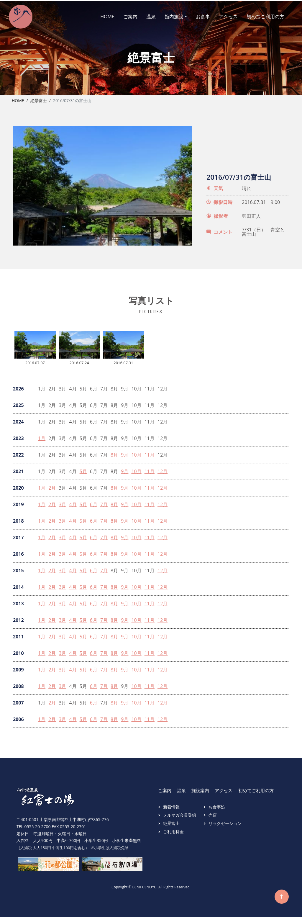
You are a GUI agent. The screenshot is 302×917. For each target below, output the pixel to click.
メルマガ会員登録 (179, 813)
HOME (102, 15)
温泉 (145, 15)
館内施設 (168, 15)
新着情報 (171, 805)
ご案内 (125, 15)
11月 (150, 453)
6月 (93, 503)
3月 (62, 503)
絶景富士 (38, 99)
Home (18, 99)
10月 (136, 453)
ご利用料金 (173, 830)
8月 (114, 453)
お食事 (198, 15)
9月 (124, 453)
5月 (83, 470)
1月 (41, 436)
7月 (104, 503)
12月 (162, 470)
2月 (52, 486)
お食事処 (217, 805)
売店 (213, 813)
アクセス (223, 15)
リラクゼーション (225, 821)
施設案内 (200, 789)
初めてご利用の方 (260, 15)
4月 (72, 503)
